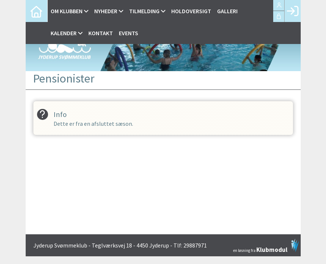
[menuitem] (37, 11)
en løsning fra (266, 246)
